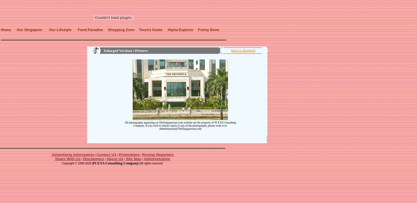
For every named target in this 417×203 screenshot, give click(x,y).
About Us (115, 159)
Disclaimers (93, 159)
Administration (157, 159)
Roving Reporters (158, 155)
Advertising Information (73, 155)
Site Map (133, 159)
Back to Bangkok (243, 50)
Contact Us (106, 155)
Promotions (129, 155)
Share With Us (68, 159)
